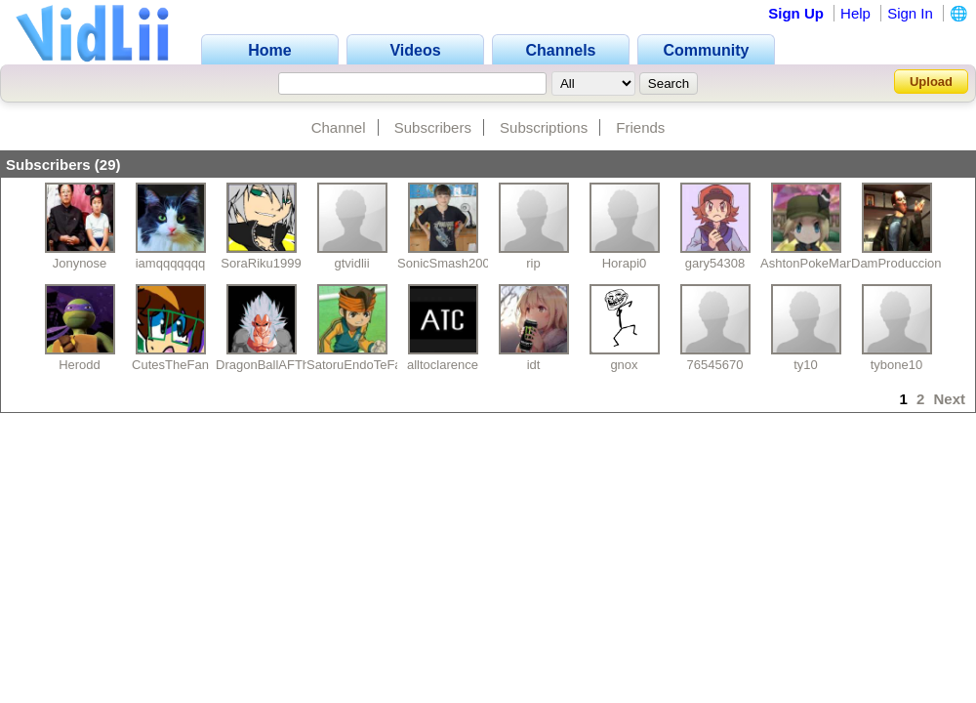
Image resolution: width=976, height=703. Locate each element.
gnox (623, 364)
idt (534, 364)
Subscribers (432, 127)
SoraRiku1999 (261, 263)
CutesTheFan (170, 364)
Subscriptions (544, 127)
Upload (931, 81)
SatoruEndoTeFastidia (368, 364)
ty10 (805, 364)
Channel (338, 127)
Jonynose (80, 263)
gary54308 (715, 263)
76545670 (715, 364)
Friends (640, 127)
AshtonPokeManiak (815, 263)
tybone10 (897, 364)
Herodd (80, 364)
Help (855, 13)
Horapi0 (624, 263)
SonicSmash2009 (447, 263)
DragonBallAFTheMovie (283, 364)
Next (949, 399)
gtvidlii (351, 263)
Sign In (910, 13)
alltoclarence (442, 364)
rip (533, 263)
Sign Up (796, 13)
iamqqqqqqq (171, 263)
